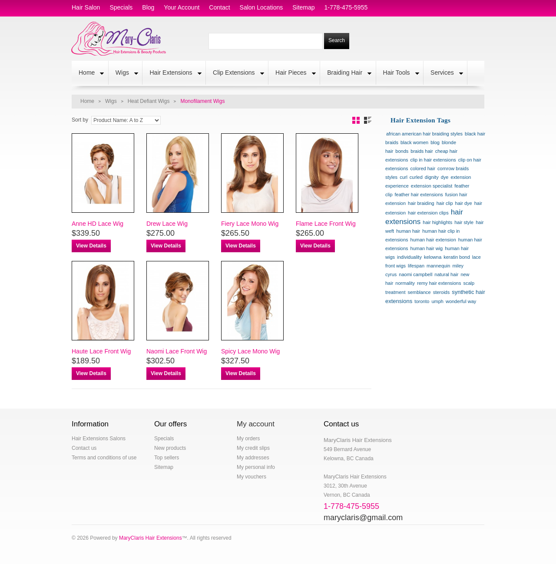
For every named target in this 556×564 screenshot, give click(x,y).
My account (256, 424)
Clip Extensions (235, 73)
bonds (401, 151)
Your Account (181, 7)
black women (414, 142)
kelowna (432, 257)
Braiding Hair (345, 73)
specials (120, 7)
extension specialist (431, 185)
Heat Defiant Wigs (149, 101)
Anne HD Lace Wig (97, 223)
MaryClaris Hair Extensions (150, 538)
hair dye (463, 203)
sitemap (303, 7)
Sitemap (163, 467)
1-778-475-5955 (346, 7)
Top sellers (166, 458)
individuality (409, 257)
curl (403, 177)
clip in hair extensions (433, 159)
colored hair (422, 168)
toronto (421, 301)
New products (170, 448)
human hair (408, 231)
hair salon (86, 7)
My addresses (253, 458)
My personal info (256, 467)
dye (445, 177)
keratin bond (456, 257)
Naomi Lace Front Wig (176, 351)
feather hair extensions (419, 194)
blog (148, 7)
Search (336, 40)
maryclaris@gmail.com (363, 517)
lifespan (416, 265)
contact (219, 7)
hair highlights (437, 222)
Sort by (80, 120)
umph (437, 301)
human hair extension (433, 239)
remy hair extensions (439, 283)
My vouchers (251, 477)
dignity (432, 177)
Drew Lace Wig (167, 223)
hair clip (445, 203)
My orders (248, 438)
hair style (463, 222)
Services (443, 73)
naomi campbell (415, 274)
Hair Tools (397, 73)
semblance (418, 292)
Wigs (123, 73)
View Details (91, 246)
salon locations (261, 7)
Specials (164, 438)
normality (405, 283)
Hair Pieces (292, 73)
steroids (441, 292)
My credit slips (253, 448)
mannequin (438, 265)
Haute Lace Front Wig (101, 351)
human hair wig (426, 248)
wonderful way (461, 301)
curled (416, 177)
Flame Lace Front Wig (326, 223)
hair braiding (421, 203)
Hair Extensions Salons (99, 438)
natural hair (446, 274)
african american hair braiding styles (424, 133)
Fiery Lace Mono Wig (249, 223)
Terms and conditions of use (104, 458)
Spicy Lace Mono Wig (250, 351)
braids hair (421, 151)
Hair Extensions (171, 73)
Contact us (84, 448)
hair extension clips (428, 212)
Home (88, 73)
